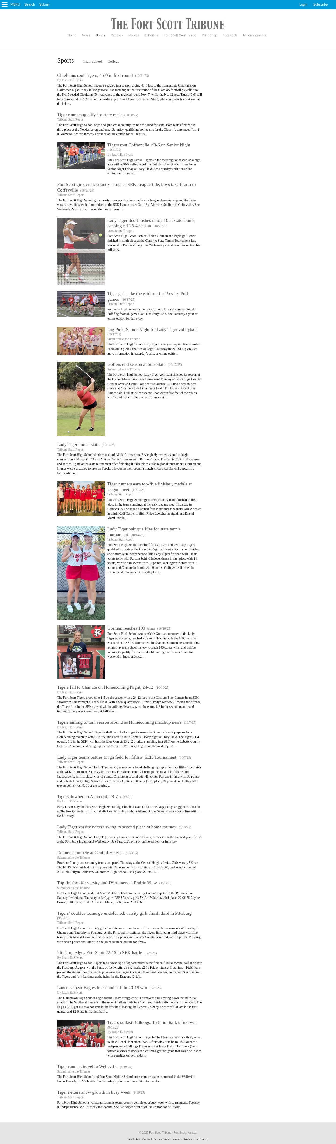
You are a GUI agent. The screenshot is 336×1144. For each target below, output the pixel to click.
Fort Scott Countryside (180, 35)
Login (303, 4)
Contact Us (149, 1139)
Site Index (133, 1139)
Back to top (202, 1139)
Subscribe (320, 4)
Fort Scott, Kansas (185, 1132)
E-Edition (151, 35)
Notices (133, 35)
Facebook (230, 35)
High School (92, 61)
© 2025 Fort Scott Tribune (155, 1132)
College (113, 61)
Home (72, 35)
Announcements (254, 35)
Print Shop (209, 35)
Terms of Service (181, 1139)
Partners (163, 1139)
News (86, 35)
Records (117, 35)
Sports (100, 35)
